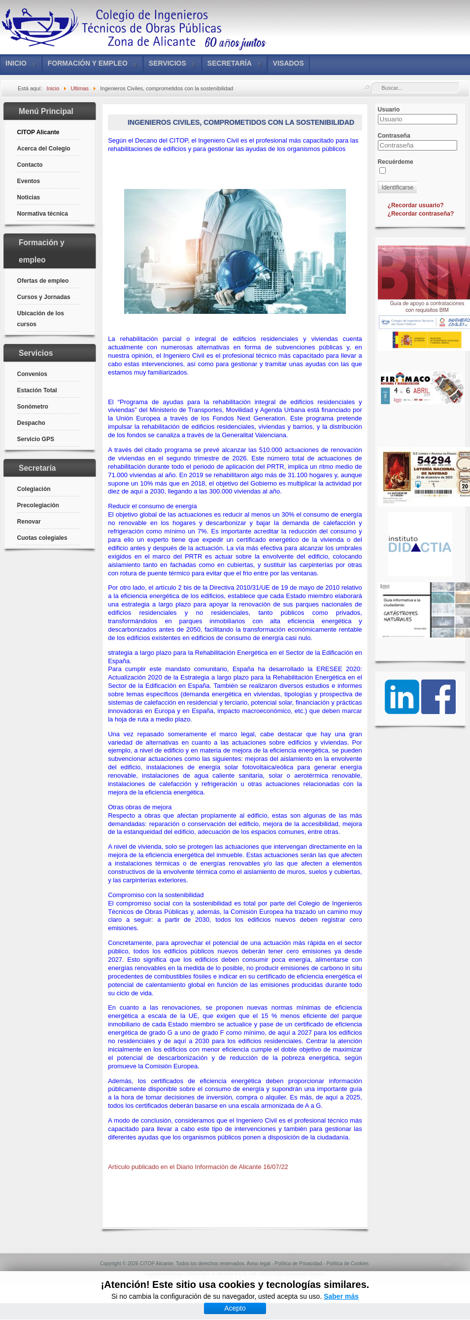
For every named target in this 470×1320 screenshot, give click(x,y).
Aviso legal (258, 1263)
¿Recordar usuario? (416, 205)
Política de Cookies (348, 1263)
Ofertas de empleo (43, 280)
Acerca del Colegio (43, 148)
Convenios (32, 374)
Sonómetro (32, 406)
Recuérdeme (395, 161)
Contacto (30, 164)
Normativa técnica (42, 213)
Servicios (167, 63)
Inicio (16, 63)
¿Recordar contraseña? (421, 213)
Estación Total (37, 390)
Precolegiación (38, 505)
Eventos (28, 181)
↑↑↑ (447, 1264)
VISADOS (288, 63)
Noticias (28, 197)
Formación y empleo (88, 63)
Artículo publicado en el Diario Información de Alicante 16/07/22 (198, 1166)
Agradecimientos (163, 1274)
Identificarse (398, 187)
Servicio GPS (35, 439)
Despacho (31, 422)
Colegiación (34, 489)
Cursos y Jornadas (43, 297)
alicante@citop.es (304, 1274)
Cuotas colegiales (42, 537)
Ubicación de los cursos (40, 319)
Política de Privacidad (298, 1263)
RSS (234, 1287)
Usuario (389, 109)
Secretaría (229, 63)
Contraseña (394, 135)
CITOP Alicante (38, 132)
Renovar (29, 521)
